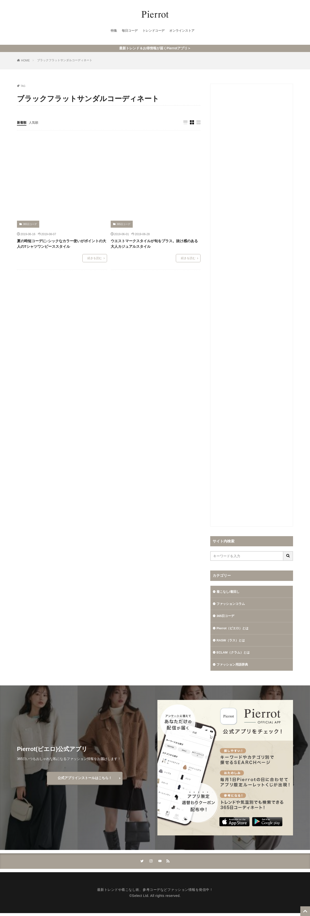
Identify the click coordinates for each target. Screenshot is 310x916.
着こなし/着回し (229, 591)
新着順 (22, 122)
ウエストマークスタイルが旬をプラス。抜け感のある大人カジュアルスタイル (154, 243)
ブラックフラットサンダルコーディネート (64, 59)
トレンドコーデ (153, 32)
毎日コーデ (128, 32)
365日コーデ (30, 223)
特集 (111, 32)
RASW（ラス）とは (232, 641)
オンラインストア (183, 32)
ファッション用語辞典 (233, 666)
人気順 (35, 122)
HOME (25, 59)
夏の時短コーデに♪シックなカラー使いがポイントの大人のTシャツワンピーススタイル (61, 243)
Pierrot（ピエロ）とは (234, 629)
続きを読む (94, 257)
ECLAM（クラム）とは (234, 654)
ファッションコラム (232, 604)
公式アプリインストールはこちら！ (85, 780)
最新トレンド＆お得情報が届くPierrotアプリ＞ (155, 48)
